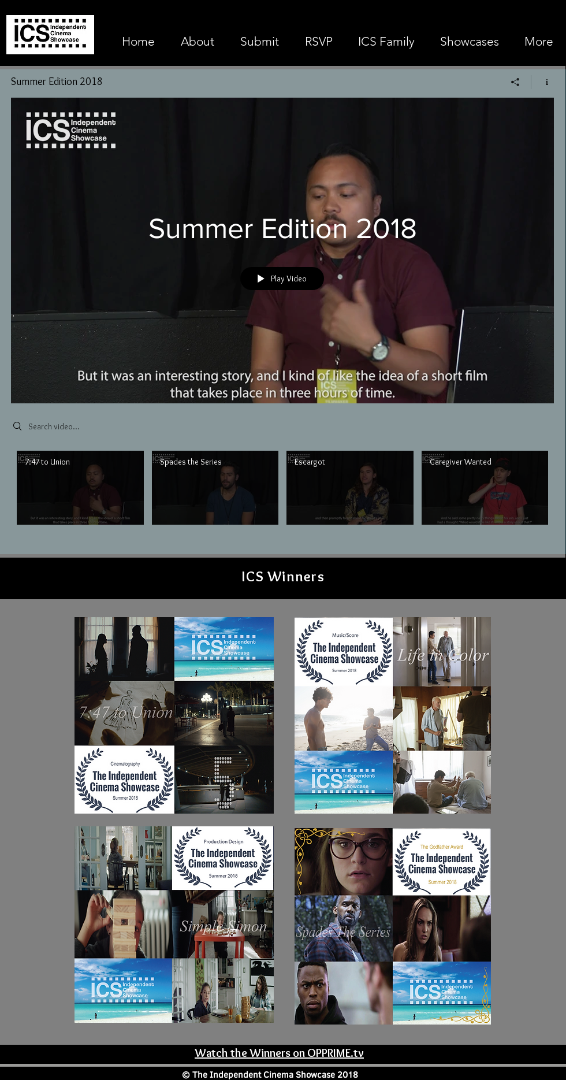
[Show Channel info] (542, 82)
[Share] (515, 82)
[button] (469, 41)
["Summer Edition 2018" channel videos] (282, 495)
